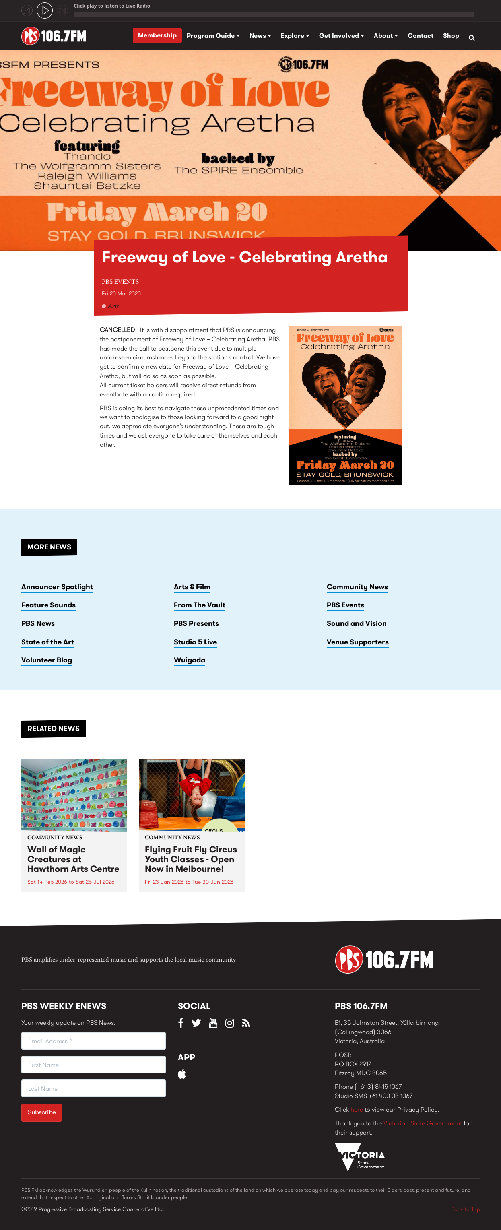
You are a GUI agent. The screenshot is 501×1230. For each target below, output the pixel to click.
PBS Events (120, 282)
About (386, 35)
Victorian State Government (422, 1123)
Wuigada (189, 660)
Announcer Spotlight (57, 587)
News (260, 35)
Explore (295, 35)
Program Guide (213, 35)
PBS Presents (196, 623)
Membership (157, 35)
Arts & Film (192, 587)
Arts (113, 307)
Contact (420, 35)
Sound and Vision (357, 623)
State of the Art (47, 642)
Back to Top (465, 1209)
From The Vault (199, 605)
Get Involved (341, 35)
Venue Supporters (358, 642)
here (356, 1109)
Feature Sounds (48, 605)
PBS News (38, 623)
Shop (451, 35)
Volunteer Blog (46, 660)
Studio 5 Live (195, 642)
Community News (357, 587)
